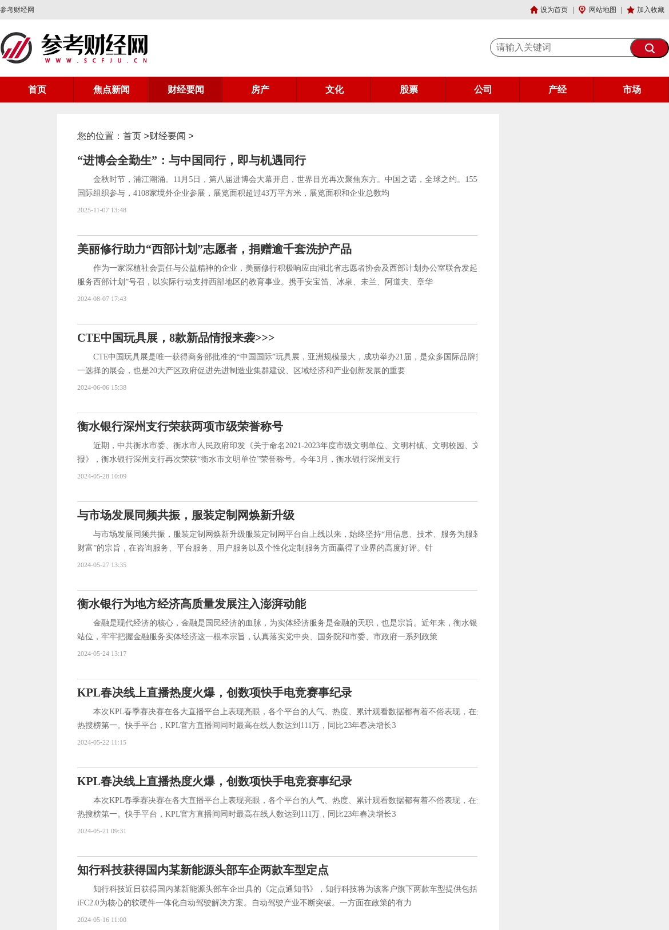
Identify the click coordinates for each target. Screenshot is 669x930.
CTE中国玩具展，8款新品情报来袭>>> (175, 337)
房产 (260, 89)
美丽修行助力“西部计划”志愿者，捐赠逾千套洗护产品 (214, 249)
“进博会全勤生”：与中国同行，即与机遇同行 (191, 160)
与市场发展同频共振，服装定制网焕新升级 (185, 515)
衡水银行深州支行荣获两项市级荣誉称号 (180, 426)
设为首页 (554, 10)
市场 (632, 89)
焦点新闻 (111, 89)
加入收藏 (650, 10)
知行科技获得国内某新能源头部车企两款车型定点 (203, 870)
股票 (409, 89)
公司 (483, 89)
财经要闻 (186, 89)
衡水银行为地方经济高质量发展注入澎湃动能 (191, 603)
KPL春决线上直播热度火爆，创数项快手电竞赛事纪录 (214, 692)
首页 (37, 89)
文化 (334, 89)
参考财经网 (17, 10)
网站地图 (602, 10)
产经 (557, 89)
